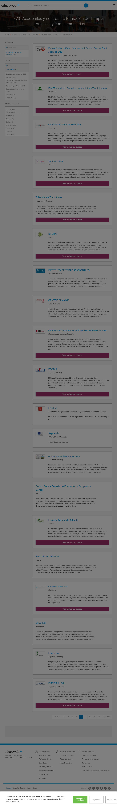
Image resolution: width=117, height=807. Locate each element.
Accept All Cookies (80, 800)
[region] (58, 799)
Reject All (96, 800)
